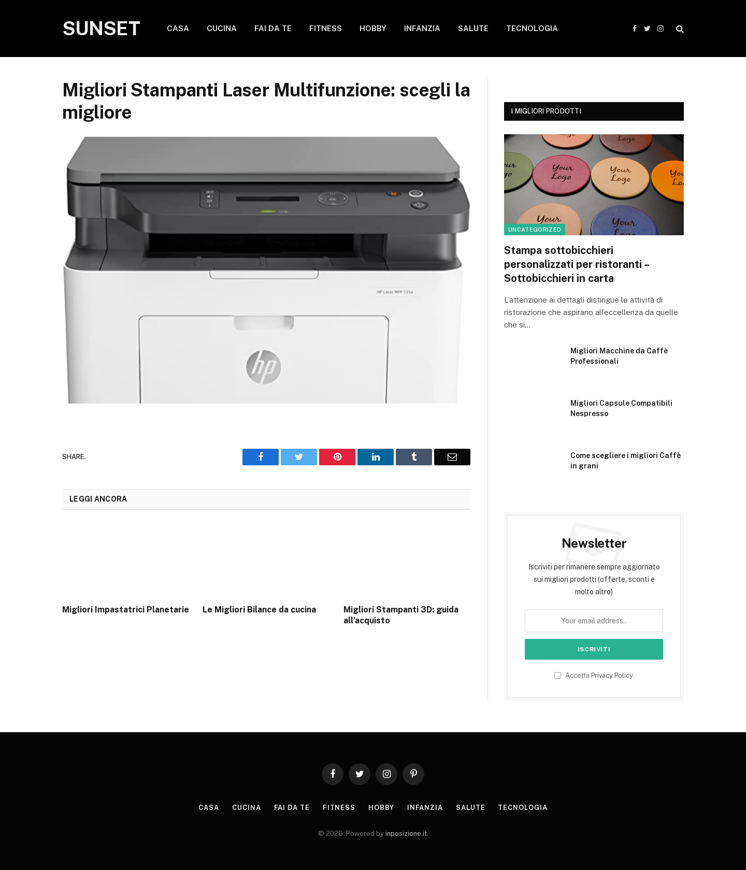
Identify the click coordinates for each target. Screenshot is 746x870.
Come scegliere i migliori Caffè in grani (625, 460)
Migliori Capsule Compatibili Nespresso (621, 408)
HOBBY (373, 28)
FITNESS (325, 28)
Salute (470, 807)
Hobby (381, 807)
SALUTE (473, 28)
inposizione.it (406, 833)
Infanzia (425, 807)
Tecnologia (522, 807)
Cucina (246, 807)
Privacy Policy (612, 675)
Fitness (339, 807)
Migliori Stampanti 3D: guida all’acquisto (400, 615)
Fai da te (292, 807)
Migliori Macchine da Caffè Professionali (619, 356)
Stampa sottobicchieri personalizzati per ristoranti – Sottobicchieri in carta (576, 264)
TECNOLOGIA (532, 28)
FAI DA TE (273, 28)
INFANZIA (422, 28)
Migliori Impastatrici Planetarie (125, 610)
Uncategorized (534, 229)
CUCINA (222, 28)
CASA (178, 28)
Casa (208, 807)
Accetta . (594, 675)
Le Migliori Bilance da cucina (259, 610)
